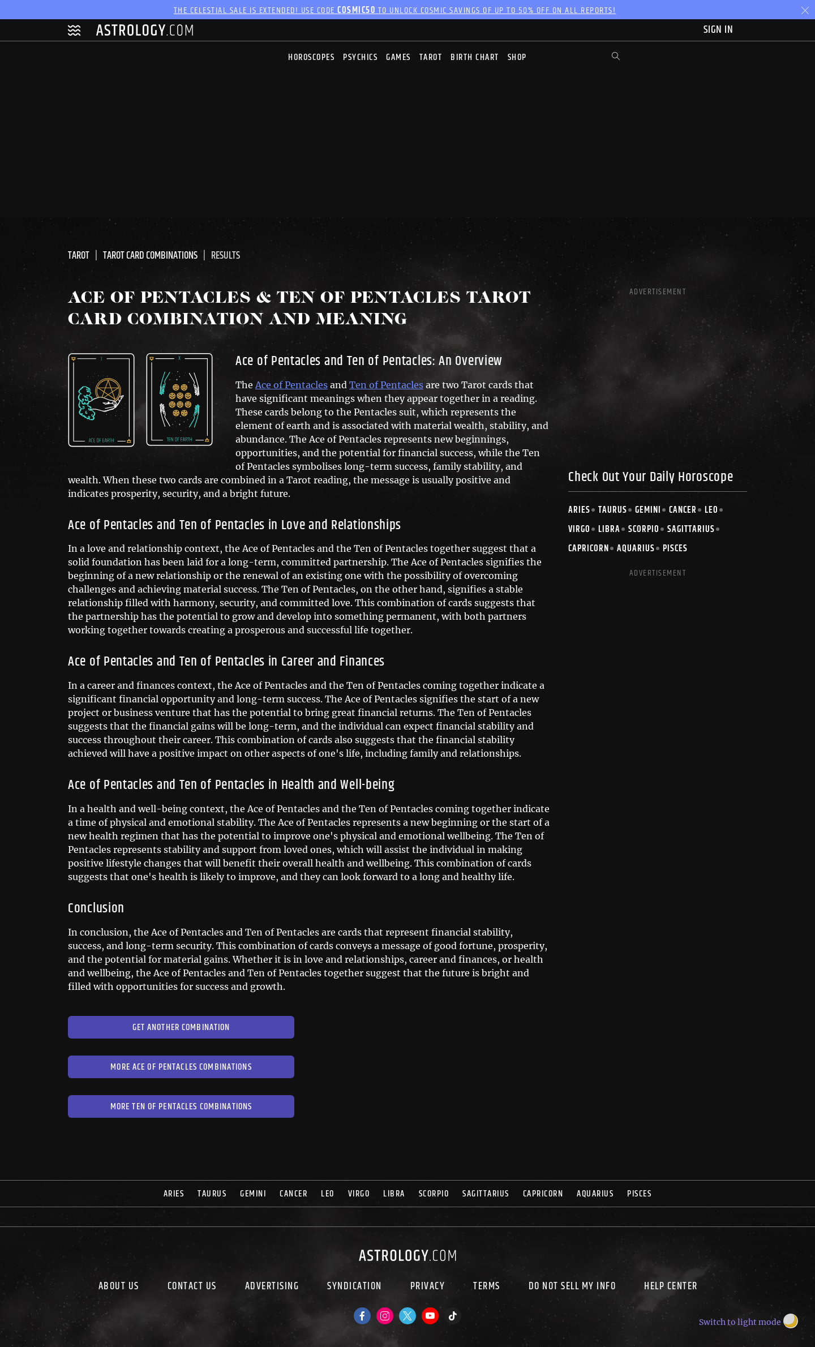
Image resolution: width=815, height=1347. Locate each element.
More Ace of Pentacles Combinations (180, 1067)
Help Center (671, 1287)
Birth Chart (475, 57)
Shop (517, 57)
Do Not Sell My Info (572, 1287)
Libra (609, 529)
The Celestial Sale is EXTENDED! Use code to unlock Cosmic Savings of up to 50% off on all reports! (395, 10)
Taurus (612, 510)
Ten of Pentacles (386, 385)
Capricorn (588, 549)
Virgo (579, 529)
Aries (579, 510)
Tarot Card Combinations (150, 256)
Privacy (427, 1287)
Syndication (354, 1287)
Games (398, 57)
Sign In (720, 30)
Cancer (683, 510)
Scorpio (643, 529)
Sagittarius (691, 529)
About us (118, 1287)
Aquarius (636, 549)
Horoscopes (311, 57)
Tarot (431, 57)
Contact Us (192, 1287)
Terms (486, 1287)
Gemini (648, 510)
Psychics (360, 57)
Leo (711, 510)
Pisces (675, 549)
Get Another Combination (181, 1027)
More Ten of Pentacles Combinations (181, 1107)
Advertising (272, 1287)
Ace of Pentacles (291, 385)
